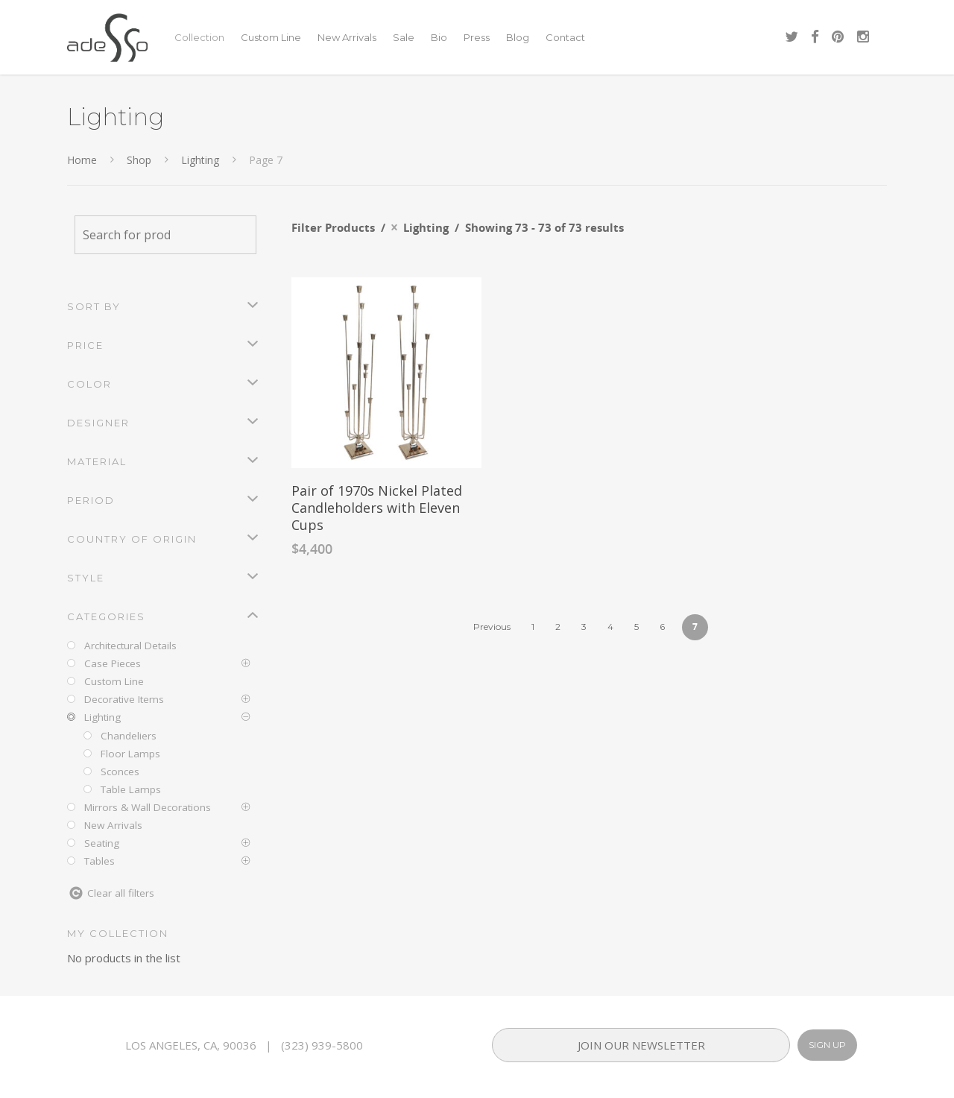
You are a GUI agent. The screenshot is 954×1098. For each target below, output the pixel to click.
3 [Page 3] (584, 626)
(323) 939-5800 (322, 1045)
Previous (492, 626)
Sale (403, 37)
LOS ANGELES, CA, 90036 (190, 1045)
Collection (199, 37)
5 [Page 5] (636, 626)
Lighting (200, 160)
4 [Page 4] (610, 626)
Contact (565, 37)
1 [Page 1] (532, 626)
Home (82, 160)
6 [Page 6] (662, 626)
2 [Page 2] (557, 626)
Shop (139, 160)
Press (477, 37)
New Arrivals (347, 37)
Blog (517, 37)
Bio (439, 37)
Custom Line (271, 37)
